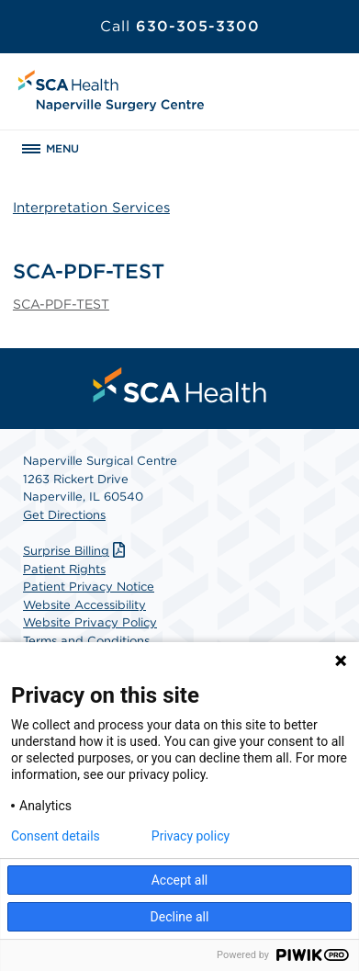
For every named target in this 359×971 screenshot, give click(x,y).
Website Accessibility (84, 605)
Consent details (55, 836)
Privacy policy (190, 836)
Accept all (179, 880)
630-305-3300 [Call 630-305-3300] (180, 26)
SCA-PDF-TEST (61, 304)
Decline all (180, 916)
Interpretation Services (91, 207)
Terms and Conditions (86, 641)
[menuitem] (180, 385)
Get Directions (64, 515)
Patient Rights (64, 569)
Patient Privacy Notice (88, 586)
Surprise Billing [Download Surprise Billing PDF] (76, 551)
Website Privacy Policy (90, 622)
